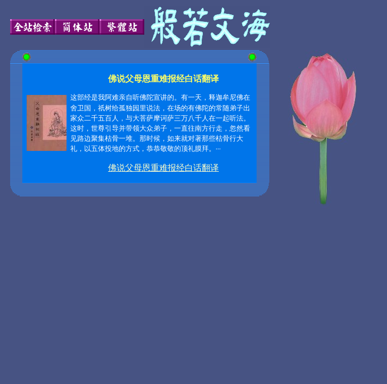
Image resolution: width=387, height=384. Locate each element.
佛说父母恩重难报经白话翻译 (163, 167)
